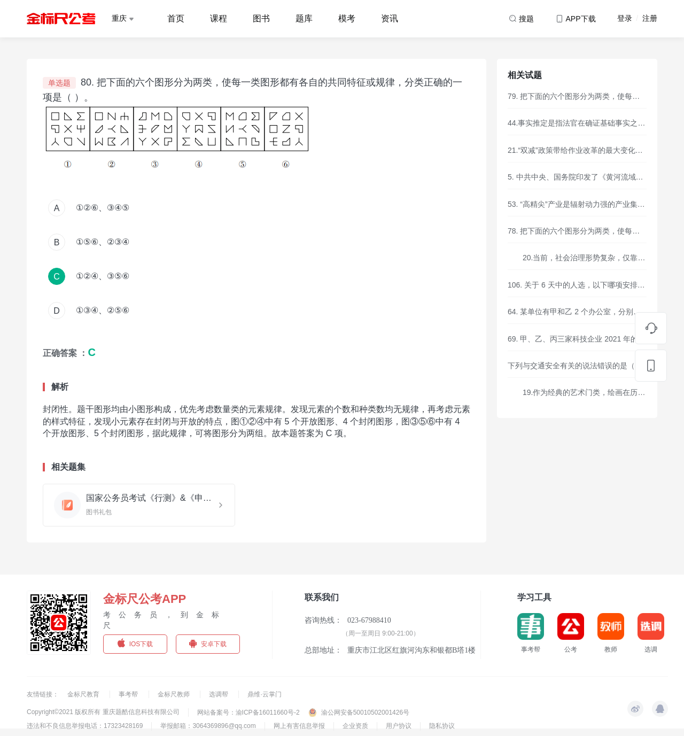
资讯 (389, 18)
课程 (218, 18)
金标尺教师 (174, 694)
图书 (261, 18)
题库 (304, 18)
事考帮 (129, 694)
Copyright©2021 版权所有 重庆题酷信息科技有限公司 (103, 712)
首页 (175, 18)
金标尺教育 (84, 694)
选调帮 (219, 694)
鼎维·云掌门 (264, 694)
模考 (346, 18)
